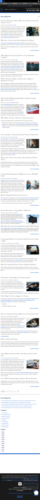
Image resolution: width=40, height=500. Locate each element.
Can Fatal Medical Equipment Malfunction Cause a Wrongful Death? (17, 405)
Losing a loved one (5, 180)
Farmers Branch (9, 478)
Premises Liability (14, 59)
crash (13, 291)
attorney (7, 34)
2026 (2, 432)
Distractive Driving (6, 418)
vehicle (15, 138)
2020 (2, 443)
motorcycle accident (8, 37)
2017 (2, 449)
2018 (2, 447)
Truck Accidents (16, 243)
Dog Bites (4, 419)
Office (25, 3)
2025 (2, 434)
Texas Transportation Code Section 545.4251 (11, 228)
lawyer (5, 190)
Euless (4, 478)
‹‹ (1, 391)
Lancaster (20, 480)
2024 (2, 435)
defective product (8, 104)
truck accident (18, 260)
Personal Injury (14, 137)
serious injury (4, 138)
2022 (2, 439)
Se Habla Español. (5, 336)
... (16, 391)
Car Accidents (14, 178)
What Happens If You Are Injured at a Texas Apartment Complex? (16, 402)
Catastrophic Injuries (6, 414)
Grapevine (4, 480)
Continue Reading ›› (34, 50)
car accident (5, 359)
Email (15, 3)
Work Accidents (5, 425)
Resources (10, 493)
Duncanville (20, 478)
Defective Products (15, 102)
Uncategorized (5, 423)
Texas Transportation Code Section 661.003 (14, 43)
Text (35, 3)
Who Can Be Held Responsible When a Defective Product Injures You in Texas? (19, 404)
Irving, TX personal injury (22, 372)
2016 (2, 451)
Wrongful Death (5, 426)
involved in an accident (23, 331)
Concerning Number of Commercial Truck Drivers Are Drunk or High (16, 407)
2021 (2, 441)
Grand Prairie (15, 480)
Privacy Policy (17, 493)
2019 (2, 445)
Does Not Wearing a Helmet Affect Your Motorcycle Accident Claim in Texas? (19, 400)
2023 (2, 437)
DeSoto (15, 478)
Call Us (5, 3)
